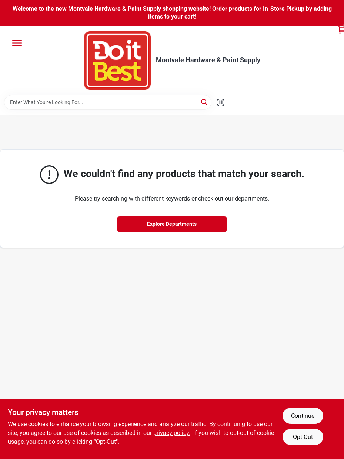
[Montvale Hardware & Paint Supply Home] (117, 60)
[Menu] (17, 43)
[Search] (204, 102)
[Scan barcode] (220, 102)
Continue (302, 415)
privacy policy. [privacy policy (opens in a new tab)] (171, 432)
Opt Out (303, 436)
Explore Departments (172, 224)
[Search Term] (107, 102)
